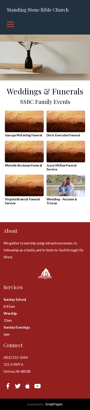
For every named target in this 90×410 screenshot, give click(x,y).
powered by (45, 404)
